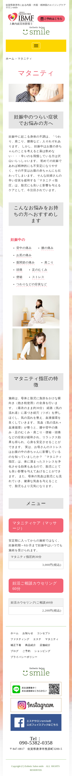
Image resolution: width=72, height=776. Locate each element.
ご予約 (26, 651)
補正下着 (16, 645)
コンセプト (43, 633)
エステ (37, 639)
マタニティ (52, 639)
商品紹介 (30, 645)
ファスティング (20, 639)
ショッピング (42, 651)
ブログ (15, 651)
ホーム (15, 633)
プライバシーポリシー (24, 656)
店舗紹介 (45, 645)
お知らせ (27, 633)
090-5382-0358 (36, 743)
